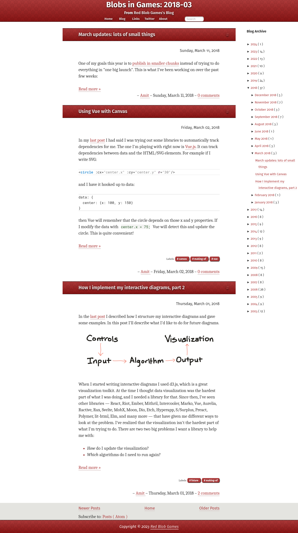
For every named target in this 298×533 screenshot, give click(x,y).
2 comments (208, 493)
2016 (254, 217)
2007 (254, 282)
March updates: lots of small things (117, 34)
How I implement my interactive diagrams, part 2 (132, 288)
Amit (145, 95)
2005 (254, 297)
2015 (254, 224)
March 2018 (263, 153)
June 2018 (262, 131)
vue (215, 258)
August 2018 (263, 124)
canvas (182, 258)
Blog (122, 19)
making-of (200, 258)
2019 (254, 80)
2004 (254, 304)
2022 (254, 59)
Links (136, 19)
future (195, 480)
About (163, 19)
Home (108, 19)
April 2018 (262, 146)
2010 (254, 260)
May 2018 (262, 139)
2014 (254, 231)
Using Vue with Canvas (271, 174)
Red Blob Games (164, 526)
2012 (254, 246)
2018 (254, 88)
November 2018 (266, 102)
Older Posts (209, 508)
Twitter (150, 19)
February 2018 (265, 195)
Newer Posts (89, 508)
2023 (254, 51)
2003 (254, 311)
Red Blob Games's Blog (154, 12)
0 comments (208, 95)
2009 (254, 268)
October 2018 (264, 110)
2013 (254, 239)
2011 (254, 253)
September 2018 (266, 117)
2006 (254, 289)
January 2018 (264, 202)
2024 (254, 44)
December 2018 (266, 95)
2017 (254, 209)
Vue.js (190, 146)
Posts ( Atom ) (115, 516)
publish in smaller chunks (155, 63)
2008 (254, 275)
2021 (254, 66)
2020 (254, 73)
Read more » (90, 89)
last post (97, 140)
